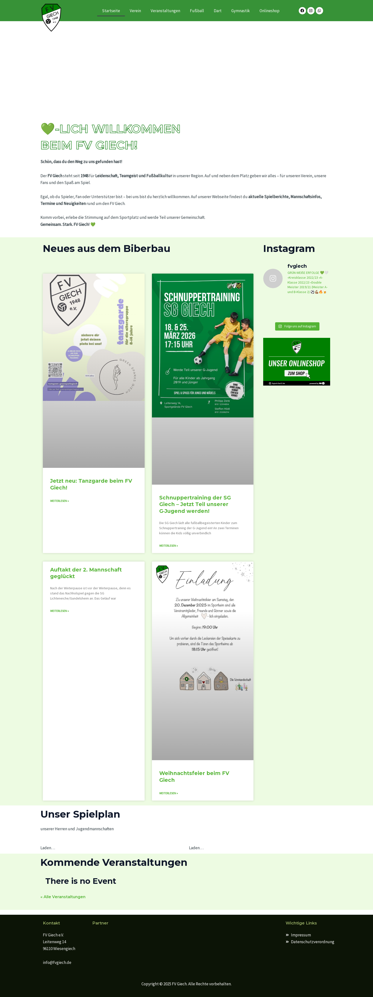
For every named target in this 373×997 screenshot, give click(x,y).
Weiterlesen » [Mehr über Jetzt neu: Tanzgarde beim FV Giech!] (59, 501)
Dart (218, 10)
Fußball (197, 10)
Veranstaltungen (165, 10)
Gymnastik (240, 10)
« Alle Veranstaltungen (62, 897)
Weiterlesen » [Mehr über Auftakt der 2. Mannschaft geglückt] (59, 611)
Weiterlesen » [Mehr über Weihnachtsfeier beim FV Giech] (168, 793)
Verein (135, 10)
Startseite (111, 10)
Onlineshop (270, 10)
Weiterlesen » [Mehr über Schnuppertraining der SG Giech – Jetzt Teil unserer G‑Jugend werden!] (168, 545)
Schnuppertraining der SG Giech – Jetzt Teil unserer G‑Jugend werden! (195, 504)
